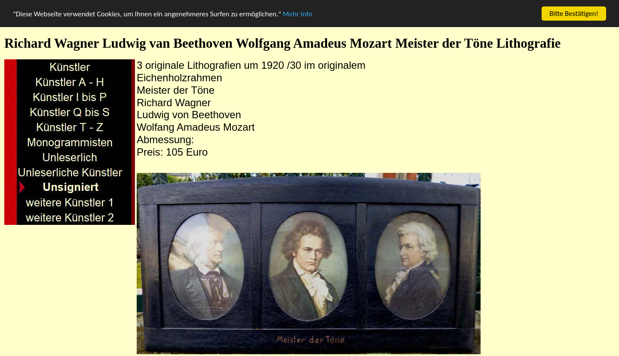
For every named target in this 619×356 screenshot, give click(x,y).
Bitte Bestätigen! (573, 13)
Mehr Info (298, 13)
